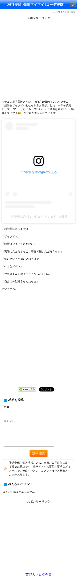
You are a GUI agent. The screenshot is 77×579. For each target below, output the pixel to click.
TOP (72, 4)
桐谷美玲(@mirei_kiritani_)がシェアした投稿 (39, 216)
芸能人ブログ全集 (38, 574)
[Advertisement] (38, 59)
